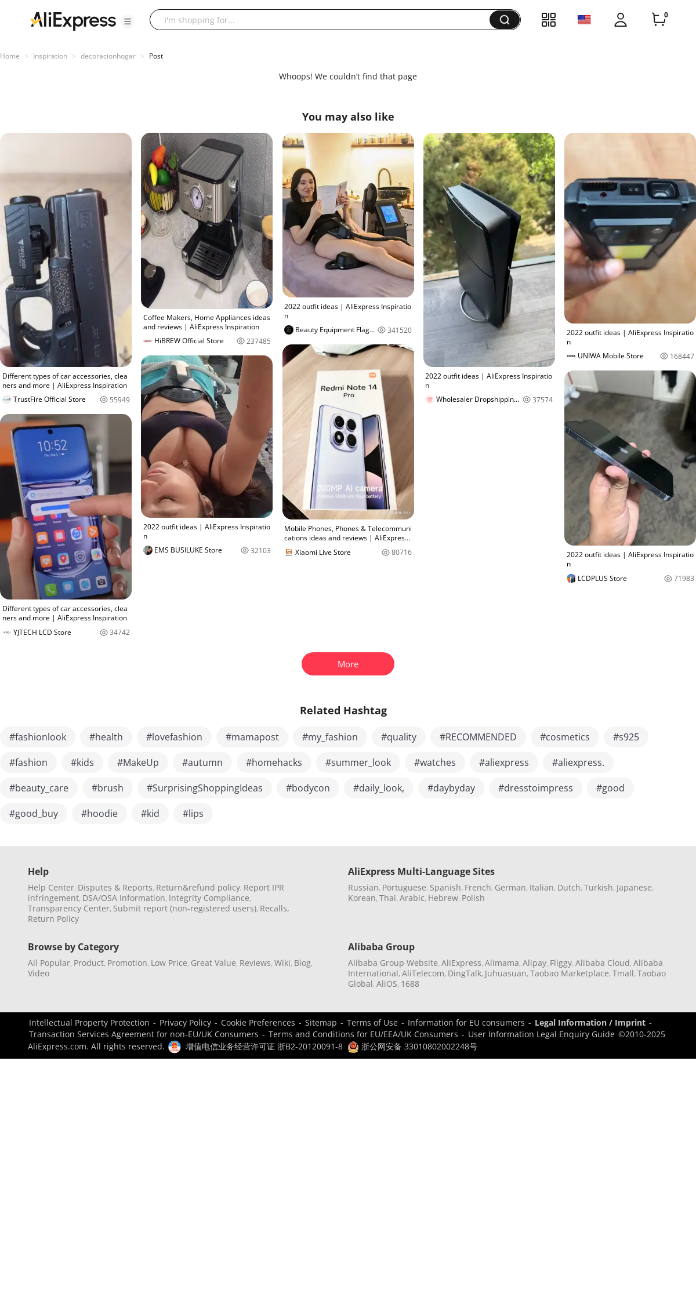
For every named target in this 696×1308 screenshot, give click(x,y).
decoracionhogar (108, 56)
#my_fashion (330, 737)
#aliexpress (504, 762)
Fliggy (561, 962)
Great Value (213, 962)
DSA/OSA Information (123, 897)
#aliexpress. (578, 762)
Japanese (634, 887)
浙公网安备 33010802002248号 (412, 1046)
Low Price (169, 962)
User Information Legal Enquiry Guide (541, 1034)
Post (156, 56)
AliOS (386, 983)
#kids (82, 762)
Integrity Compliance (209, 897)
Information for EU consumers (466, 1022)
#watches (435, 762)
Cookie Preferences (258, 1022)
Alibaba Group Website (393, 962)
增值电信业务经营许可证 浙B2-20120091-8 (264, 1046)
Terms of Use (372, 1022)
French (478, 887)
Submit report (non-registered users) (184, 908)
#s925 (626, 737)
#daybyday (451, 788)
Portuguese (404, 887)
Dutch (569, 887)
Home (10, 56)
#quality (398, 737)
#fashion (28, 762)
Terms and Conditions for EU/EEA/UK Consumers (363, 1034)
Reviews (255, 962)
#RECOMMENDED (478, 737)
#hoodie (99, 813)
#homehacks (274, 762)
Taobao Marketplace (569, 973)
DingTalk (464, 973)
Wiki (282, 962)
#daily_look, (378, 788)
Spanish (445, 887)
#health (106, 737)
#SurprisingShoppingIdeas (205, 788)
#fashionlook (37, 737)
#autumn (202, 762)
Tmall (623, 973)
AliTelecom (423, 973)
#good (610, 788)
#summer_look (358, 762)
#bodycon (308, 788)
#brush (108, 788)
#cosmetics (565, 737)
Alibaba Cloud (602, 962)
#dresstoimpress (535, 788)
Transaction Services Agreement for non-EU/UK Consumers (144, 1034)
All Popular (49, 962)
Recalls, (274, 908)
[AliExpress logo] (73, 20)
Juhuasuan (506, 973)
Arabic (412, 897)
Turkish (598, 887)
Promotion (127, 962)
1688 (410, 983)
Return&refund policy (198, 887)
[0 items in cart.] (659, 19)
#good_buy (33, 813)
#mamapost (252, 737)
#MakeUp (138, 762)
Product (89, 962)
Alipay (534, 962)
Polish (473, 897)
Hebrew (443, 897)
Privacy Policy (185, 1022)
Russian (363, 887)
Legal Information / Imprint (590, 1022)
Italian (542, 887)
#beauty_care (38, 788)
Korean (362, 897)
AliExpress (461, 962)
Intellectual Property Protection (89, 1022)
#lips (193, 813)
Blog (302, 962)
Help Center (51, 887)
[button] (128, 21)
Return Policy (53, 918)
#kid (150, 813)
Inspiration (50, 56)
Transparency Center (69, 908)
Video (38, 973)
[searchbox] (324, 20)
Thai (387, 897)
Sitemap (321, 1022)
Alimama (502, 962)
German (510, 887)
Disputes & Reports (115, 887)
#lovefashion (174, 737)
